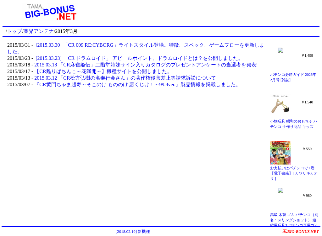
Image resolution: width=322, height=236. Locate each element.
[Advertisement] (208, 12)
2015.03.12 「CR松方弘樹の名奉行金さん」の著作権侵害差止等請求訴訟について (125, 78)
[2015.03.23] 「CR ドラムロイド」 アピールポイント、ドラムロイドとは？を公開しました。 (138, 58)
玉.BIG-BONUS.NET (300, 231)
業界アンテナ (39, 31)
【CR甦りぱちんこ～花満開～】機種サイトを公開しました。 (103, 71)
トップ (14, 31)
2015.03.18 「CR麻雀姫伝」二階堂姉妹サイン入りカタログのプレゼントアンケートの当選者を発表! (146, 64)
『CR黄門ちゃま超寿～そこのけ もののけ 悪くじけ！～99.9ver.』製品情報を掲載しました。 (137, 84)
